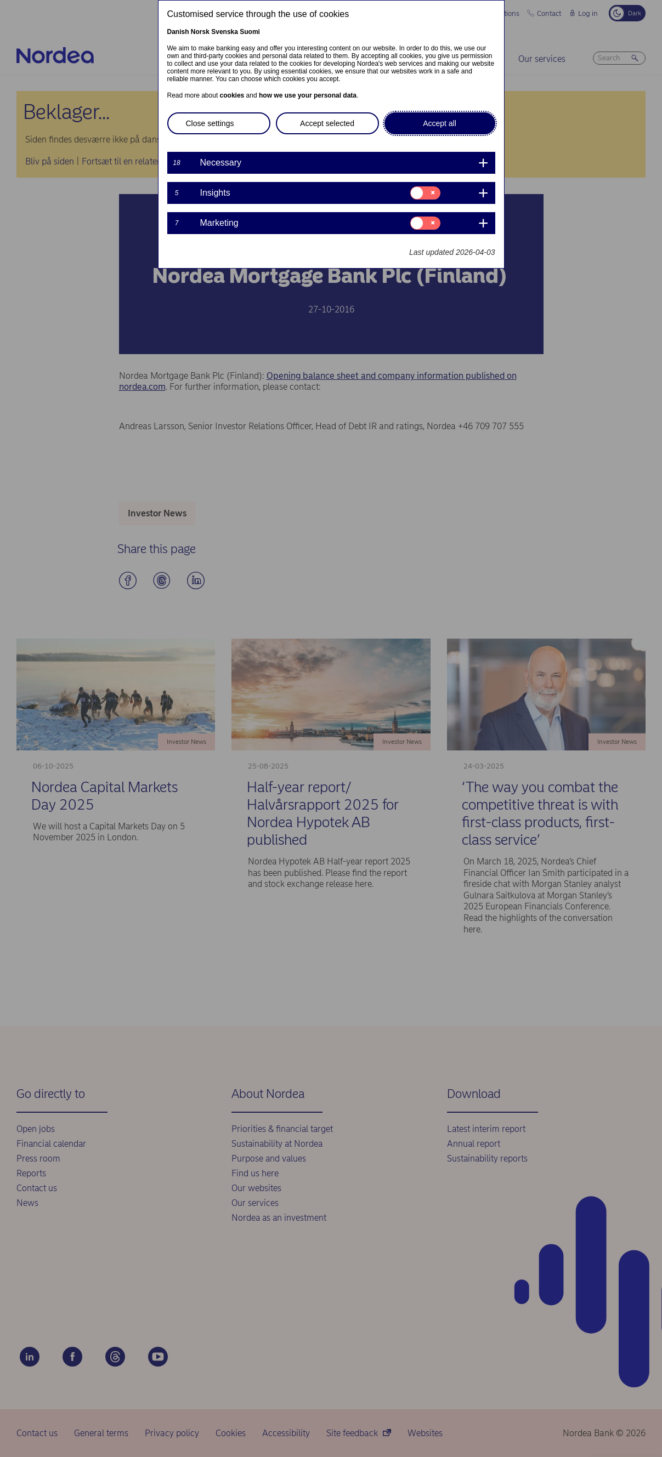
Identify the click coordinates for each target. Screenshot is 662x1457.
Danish (178, 32)
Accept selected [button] (327, 123)
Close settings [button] (210, 123)
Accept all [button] (439, 123)
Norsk (200, 32)
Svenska (224, 32)
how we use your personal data (308, 95)
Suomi (250, 32)
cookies (232, 95)
